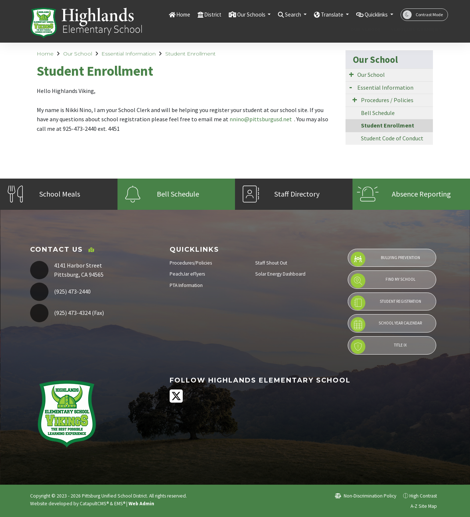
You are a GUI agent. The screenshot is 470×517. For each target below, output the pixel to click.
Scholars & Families (416, 29)
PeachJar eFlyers (187, 274)
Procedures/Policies (191, 263)
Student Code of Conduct (392, 138)
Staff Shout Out (271, 263)
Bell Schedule (378, 112)
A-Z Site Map (419, 506)
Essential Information (128, 53)
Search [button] (282, 14)
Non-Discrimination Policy (365, 496)
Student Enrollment (190, 53)
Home (161, 14)
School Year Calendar (386, 324)
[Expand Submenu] (351, 74)
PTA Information (186, 285)
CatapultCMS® (94, 503)
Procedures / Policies (387, 100)
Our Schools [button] (235, 14)
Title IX (378, 346)
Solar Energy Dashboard (280, 274)
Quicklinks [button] (373, 14)
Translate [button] (324, 14)
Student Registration (386, 302)
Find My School (383, 280)
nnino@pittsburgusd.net (261, 119)
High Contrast (423, 496)
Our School (366, 29)
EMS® (119, 503)
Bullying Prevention (385, 259)
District (193, 14)
